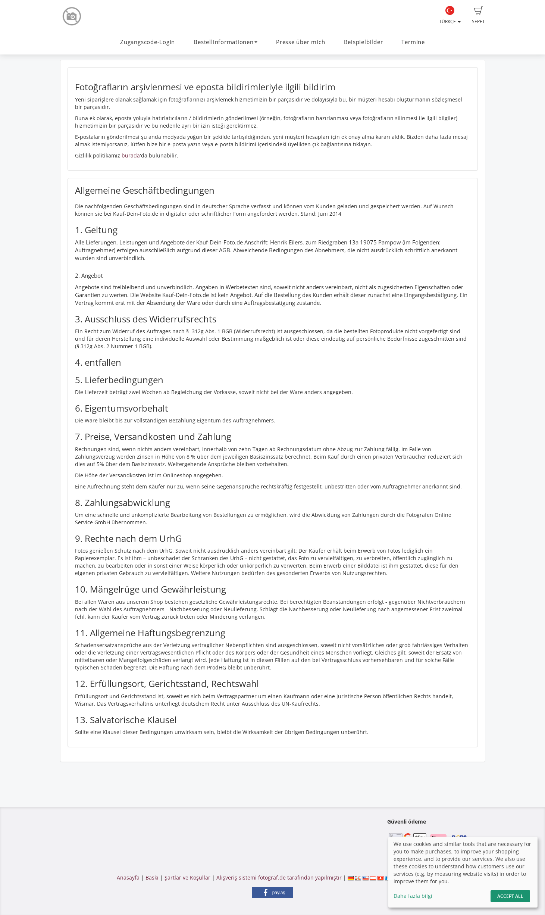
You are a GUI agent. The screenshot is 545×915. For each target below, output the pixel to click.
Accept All (510, 896)
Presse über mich (300, 42)
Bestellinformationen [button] (225, 42)
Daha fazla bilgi (413, 895)
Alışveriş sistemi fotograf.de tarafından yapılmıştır (279, 877)
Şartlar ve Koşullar (187, 877)
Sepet (478, 15)
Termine (413, 42)
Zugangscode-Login (147, 42)
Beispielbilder (363, 42)
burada (131, 155)
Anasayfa (128, 877)
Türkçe (450, 15)
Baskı (152, 877)
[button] (272, 892)
